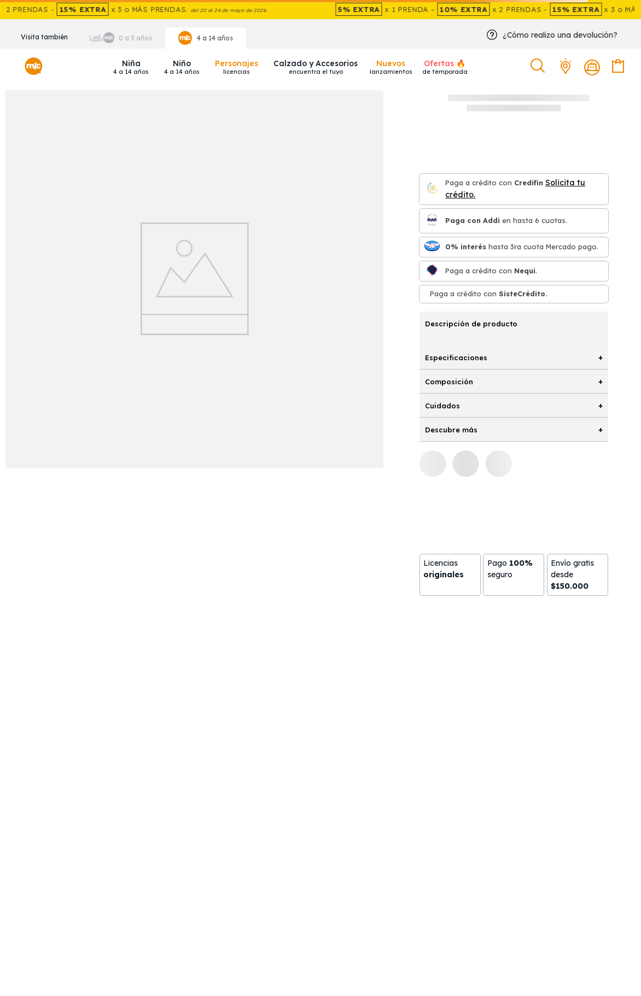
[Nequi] (432, 271)
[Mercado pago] (432, 247)
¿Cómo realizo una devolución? (560, 35)
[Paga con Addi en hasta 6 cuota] (432, 220)
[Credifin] (432, 189)
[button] (539, 66)
